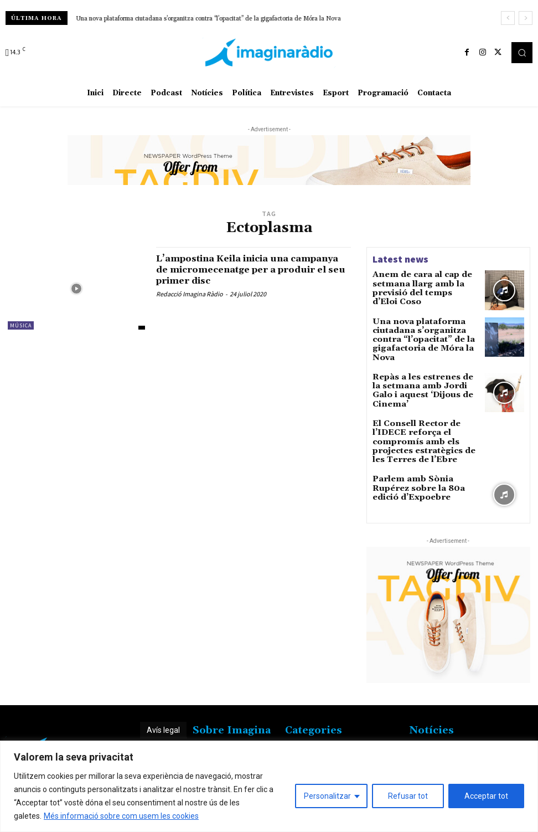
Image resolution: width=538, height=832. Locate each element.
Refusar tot (408, 796)
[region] (269, 786)
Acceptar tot (486, 796)
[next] (525, 18)
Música (21, 325)
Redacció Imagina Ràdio (189, 294)
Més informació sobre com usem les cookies (121, 816)
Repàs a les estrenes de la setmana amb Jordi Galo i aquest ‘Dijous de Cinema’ (418, 378)
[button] (521, 52)
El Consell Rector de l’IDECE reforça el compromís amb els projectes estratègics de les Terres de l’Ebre (425, 429)
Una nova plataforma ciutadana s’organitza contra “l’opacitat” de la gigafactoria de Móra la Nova (208, 19)
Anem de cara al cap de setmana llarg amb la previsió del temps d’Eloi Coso (425, 282)
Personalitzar (327, 796)
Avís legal (163, 717)
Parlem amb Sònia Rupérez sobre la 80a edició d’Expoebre (420, 473)
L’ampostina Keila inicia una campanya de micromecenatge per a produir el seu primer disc (252, 269)
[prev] (508, 18)
